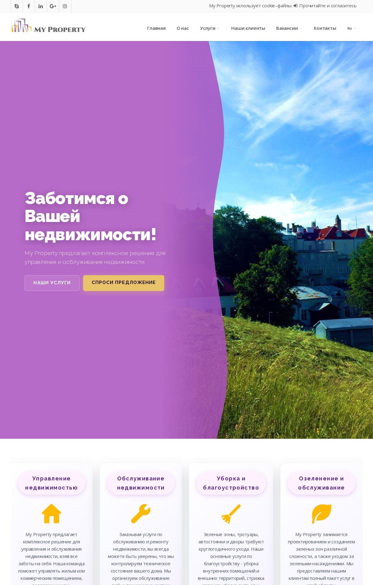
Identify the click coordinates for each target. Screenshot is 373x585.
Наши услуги (52, 283)
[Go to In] (41, 6)
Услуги (210, 28)
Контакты (325, 28)
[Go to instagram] (65, 6)
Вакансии (289, 28)
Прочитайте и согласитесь (325, 5)
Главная (156, 28)
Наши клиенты (248, 28)
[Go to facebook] (28, 6)
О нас (183, 28)
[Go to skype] (17, 6)
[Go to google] (53, 6)
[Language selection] (352, 28)
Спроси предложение (124, 282)
